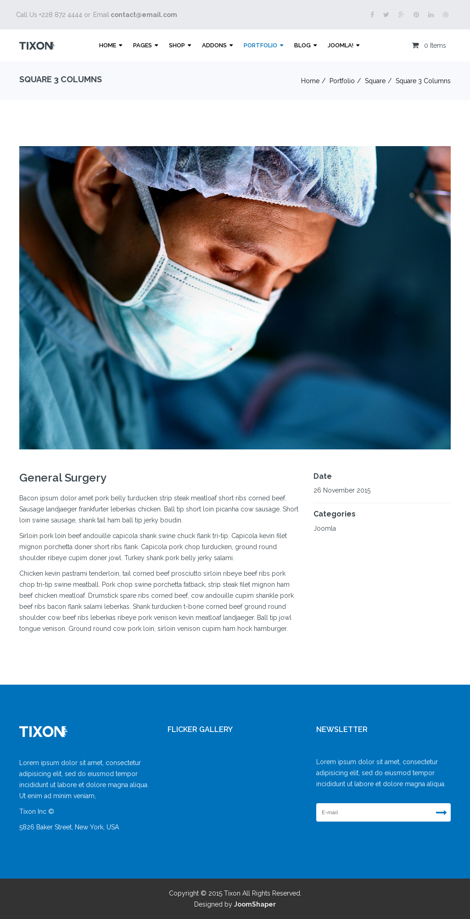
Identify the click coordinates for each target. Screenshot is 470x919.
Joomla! (340, 45)
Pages (142, 45)
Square (375, 81)
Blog (302, 45)
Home (107, 45)
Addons (214, 45)
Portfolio (260, 45)
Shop (177, 45)
